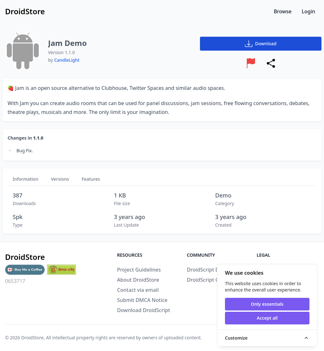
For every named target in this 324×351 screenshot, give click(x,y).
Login (308, 11)
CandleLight (66, 60)
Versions (60, 179)
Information (25, 179)
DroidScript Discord (210, 269)
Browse (282, 11)
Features (91, 179)
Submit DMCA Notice (142, 300)
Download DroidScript (143, 310)
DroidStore (32, 338)
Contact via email (138, 289)
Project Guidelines (139, 269)
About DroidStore (138, 279)
